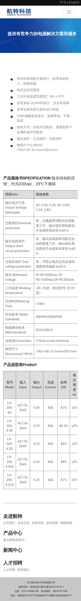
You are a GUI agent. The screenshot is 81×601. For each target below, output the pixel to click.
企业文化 (23, 523)
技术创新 (52, 523)
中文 (63, 2)
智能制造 (66, 523)
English (74, 2)
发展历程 (38, 523)
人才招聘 (9, 569)
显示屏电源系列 (13, 540)
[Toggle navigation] (69, 12)
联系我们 (23, 569)
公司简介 (9, 523)
